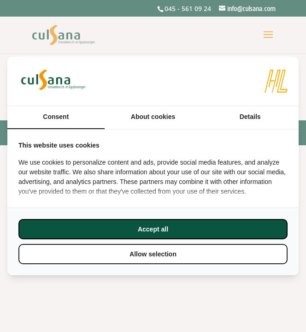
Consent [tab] (56, 116)
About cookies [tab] (153, 116)
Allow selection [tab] (153, 254)
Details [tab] (250, 116)
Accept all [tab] (153, 229)
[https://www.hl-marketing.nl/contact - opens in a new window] (276, 81)
